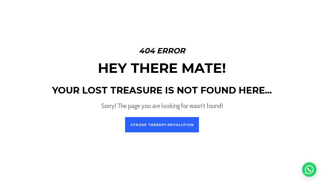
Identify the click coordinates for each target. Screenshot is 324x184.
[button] (310, 172)
